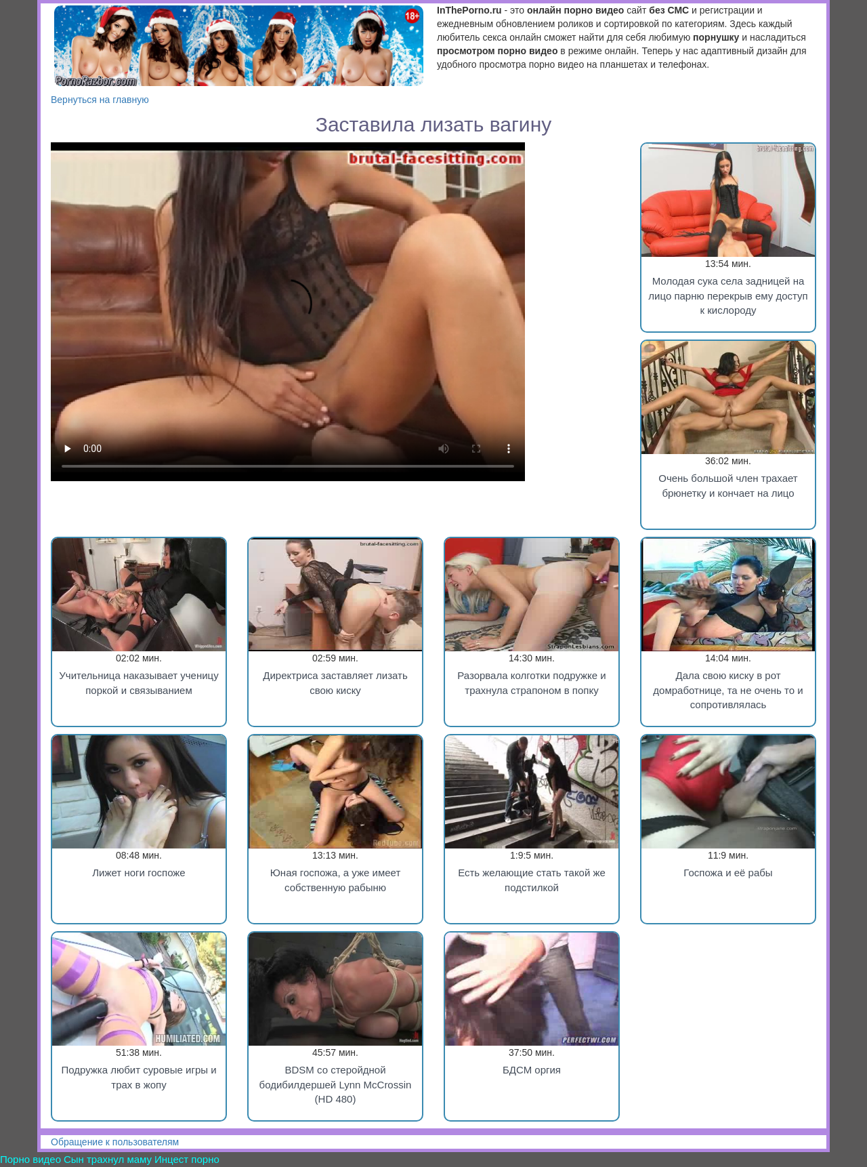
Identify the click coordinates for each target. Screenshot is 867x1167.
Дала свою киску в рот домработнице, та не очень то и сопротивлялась (728, 690)
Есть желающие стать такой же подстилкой (532, 880)
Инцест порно (186, 1159)
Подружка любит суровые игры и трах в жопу (138, 1077)
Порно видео (30, 1159)
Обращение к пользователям (115, 1142)
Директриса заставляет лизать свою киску (335, 682)
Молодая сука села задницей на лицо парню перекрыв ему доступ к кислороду (727, 295)
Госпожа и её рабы (727, 872)
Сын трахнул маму (108, 1159)
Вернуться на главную (100, 99)
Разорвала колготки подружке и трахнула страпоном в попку (531, 682)
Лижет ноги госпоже (138, 872)
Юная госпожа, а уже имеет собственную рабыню (335, 880)
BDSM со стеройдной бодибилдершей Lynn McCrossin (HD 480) (335, 1084)
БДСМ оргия (532, 1070)
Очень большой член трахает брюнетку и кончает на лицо (728, 485)
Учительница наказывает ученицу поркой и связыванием (138, 682)
